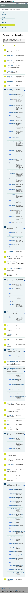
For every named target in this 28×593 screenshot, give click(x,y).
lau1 (8, 420)
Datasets (4, 14)
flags (12, 288)
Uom (12, 539)
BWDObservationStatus (13, 489)
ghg (8, 328)
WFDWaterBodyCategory (13, 565)
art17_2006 (10, 65)
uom (8, 478)
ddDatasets (13, 235)
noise (8, 459)
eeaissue (13, 240)
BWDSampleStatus (13, 497)
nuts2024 (13, 205)
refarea (12, 296)
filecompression (13, 137)
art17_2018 (10, 76)
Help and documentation (7, 12)
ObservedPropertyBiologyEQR (13, 531)
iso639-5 (13, 154)
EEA (8, 1)
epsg (12, 131)
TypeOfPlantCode (13, 389)
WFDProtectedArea (13, 558)
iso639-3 (13, 150)
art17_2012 (10, 71)
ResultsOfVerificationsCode (13, 384)
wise (8, 484)
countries (13, 105)
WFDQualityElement (13, 562)
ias (8, 339)
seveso (9, 469)
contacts (13, 232)
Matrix (12, 522)
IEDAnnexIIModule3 (11, 361)
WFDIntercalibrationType (13, 554)
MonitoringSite (13, 525)
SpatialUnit (13, 536)
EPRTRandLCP (11, 262)
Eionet (7, 9)
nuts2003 (13, 173)
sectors (13, 448)
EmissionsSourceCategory (13, 514)
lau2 (8, 424)
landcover (10, 415)
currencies (13, 115)
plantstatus (13, 442)
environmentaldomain (13, 123)
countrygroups (13, 112)
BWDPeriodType (13, 493)
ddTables (13, 237)
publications (10, 464)
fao (8, 279)
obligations (13, 244)
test (8, 475)
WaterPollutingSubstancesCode (13, 396)
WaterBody (13, 551)
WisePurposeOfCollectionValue (13, 572)
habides (9, 334)
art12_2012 (10, 55)
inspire (9, 409)
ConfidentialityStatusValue (13, 508)
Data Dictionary (12, 9)
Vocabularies (5, 24)
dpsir (12, 120)
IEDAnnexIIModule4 (11, 368)
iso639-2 (13, 141)
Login (17, 3)
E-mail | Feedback (6, 588)
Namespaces (5, 30)
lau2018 (9, 428)
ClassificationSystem (13, 505)
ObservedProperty (13, 528)
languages (13, 159)
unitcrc (12, 304)
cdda (8, 85)
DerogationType (13, 379)
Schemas (4, 22)
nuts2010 (13, 184)
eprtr (8, 256)
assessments (13, 94)
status (12, 247)
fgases (9, 311)
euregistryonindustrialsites (11, 268)
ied (8, 344)
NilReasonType (13, 170)
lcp (8, 433)
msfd (8, 454)
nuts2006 (13, 179)
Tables (3, 17)
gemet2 (9, 325)
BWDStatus (13, 501)
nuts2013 (13, 189)
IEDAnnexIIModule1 (11, 350)
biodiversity (10, 81)
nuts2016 (13, 194)
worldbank (10, 579)
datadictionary (11, 227)
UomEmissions (13, 543)
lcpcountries (13, 438)
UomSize (13, 547)
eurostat (9, 274)
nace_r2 (13, 163)
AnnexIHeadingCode (13, 355)
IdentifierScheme (13, 518)
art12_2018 (10, 60)
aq (8, 50)
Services (4, 27)
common (9, 89)
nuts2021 (13, 200)
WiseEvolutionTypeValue (13, 569)
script (12, 216)
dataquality (10, 251)
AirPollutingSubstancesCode (13, 374)
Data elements (5, 19)
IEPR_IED (10, 403)
